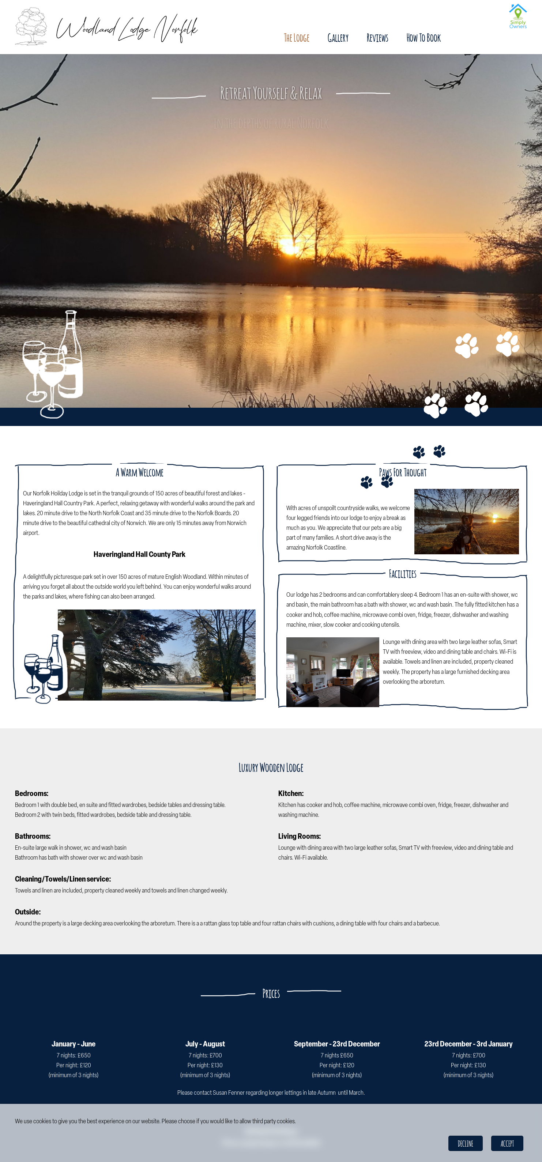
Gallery (338, 37)
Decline (465, 1143)
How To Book (424, 37)
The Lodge (296, 37)
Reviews (377, 37)
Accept (507, 1143)
